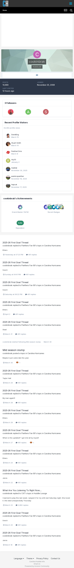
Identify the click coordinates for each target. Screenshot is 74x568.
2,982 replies (22, 505)
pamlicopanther (17, 176)
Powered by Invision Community (37, 566)
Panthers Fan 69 (28, 245)
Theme (30, 558)
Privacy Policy (42, 558)
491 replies (31, 255)
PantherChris (16, 151)
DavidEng (15, 135)
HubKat (14, 168)
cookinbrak (7, 245)
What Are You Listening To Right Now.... (22, 490)
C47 (23, 493)
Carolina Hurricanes (52, 245)
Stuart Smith (16, 143)
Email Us (37, 564)
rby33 (13, 159)
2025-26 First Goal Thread (15, 242)
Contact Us (55, 558)
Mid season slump (33, 342)
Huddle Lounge (40, 493)
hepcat (14, 184)
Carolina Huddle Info (37, 561)
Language (19, 558)
